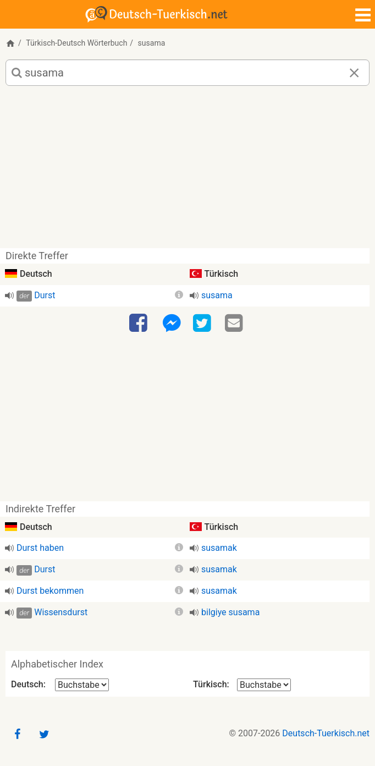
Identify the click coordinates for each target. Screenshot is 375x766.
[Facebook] (139, 323)
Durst (44, 295)
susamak (219, 548)
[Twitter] (203, 323)
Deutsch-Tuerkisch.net (326, 733)
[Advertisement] (187, 171)
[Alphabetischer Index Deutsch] (82, 685)
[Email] (235, 323)
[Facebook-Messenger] (171, 323)
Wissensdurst (60, 612)
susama (217, 295)
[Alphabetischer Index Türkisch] (264, 685)
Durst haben (40, 548)
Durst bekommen (50, 591)
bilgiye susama (230, 612)
